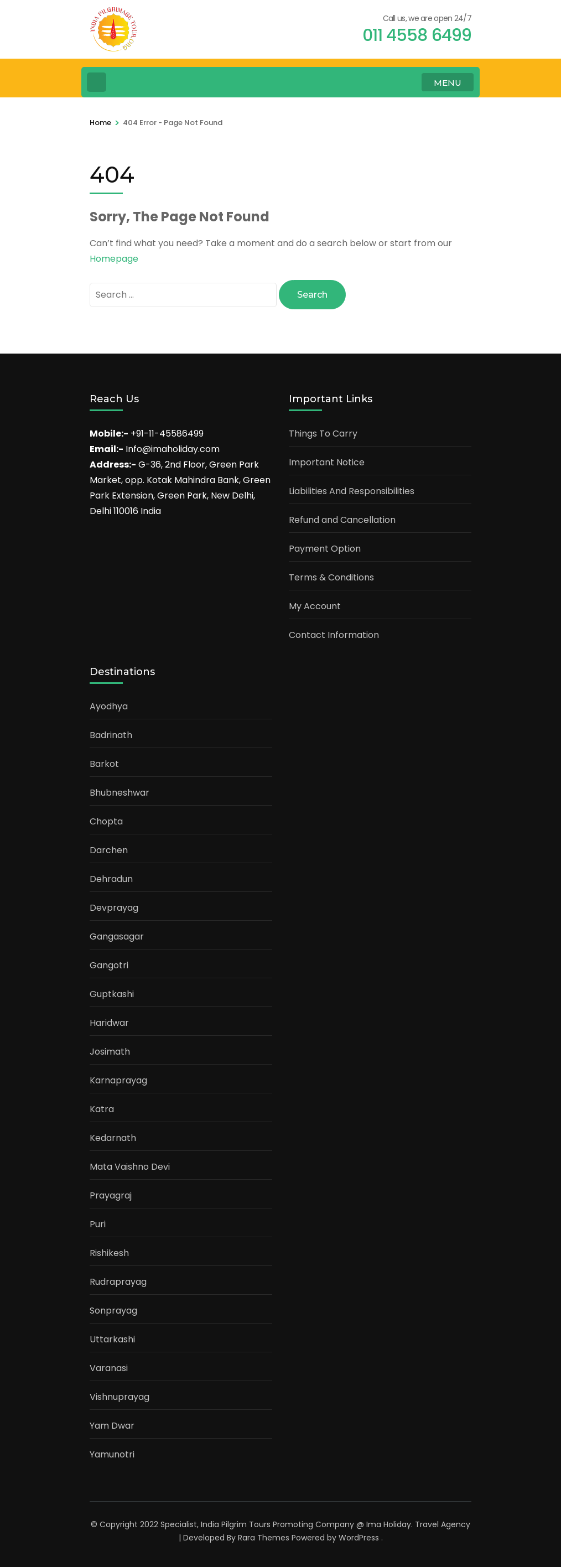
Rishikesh (109, 1253)
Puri (98, 1224)
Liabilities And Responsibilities (351, 491)
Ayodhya (109, 706)
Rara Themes (263, 1537)
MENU (447, 82)
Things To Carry (323, 433)
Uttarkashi (112, 1339)
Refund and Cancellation (342, 519)
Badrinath (111, 735)
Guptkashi (112, 994)
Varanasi (109, 1368)
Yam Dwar (112, 1425)
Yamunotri (112, 1454)
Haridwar (109, 1022)
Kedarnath (113, 1138)
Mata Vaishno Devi (130, 1166)
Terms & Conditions (331, 577)
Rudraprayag (118, 1281)
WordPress (359, 1537)
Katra (102, 1109)
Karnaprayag (118, 1080)
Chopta (106, 821)
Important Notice (327, 462)
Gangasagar (117, 936)
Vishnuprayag (119, 1396)
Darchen (109, 850)
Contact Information (334, 635)
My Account (315, 606)
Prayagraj (111, 1195)
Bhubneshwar (119, 792)
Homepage (114, 258)
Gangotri (109, 965)
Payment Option (325, 548)
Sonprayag (113, 1310)
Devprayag (114, 907)
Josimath (110, 1051)
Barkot (104, 763)
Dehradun (111, 879)
